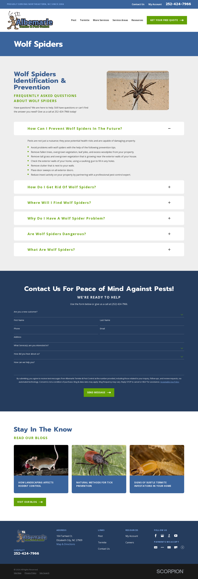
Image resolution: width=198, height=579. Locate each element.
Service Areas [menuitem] (120, 20)
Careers (130, 542)
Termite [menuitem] (84, 20)
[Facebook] (155, 535)
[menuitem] (17, 573)
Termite (102, 542)
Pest (100, 536)
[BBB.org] (169, 535)
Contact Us (138, 4)
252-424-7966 (178, 4)
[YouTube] (175, 535)
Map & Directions (65, 544)
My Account (155, 4)
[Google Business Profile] (162, 535)
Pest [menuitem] (73, 20)
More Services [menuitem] (101, 20)
